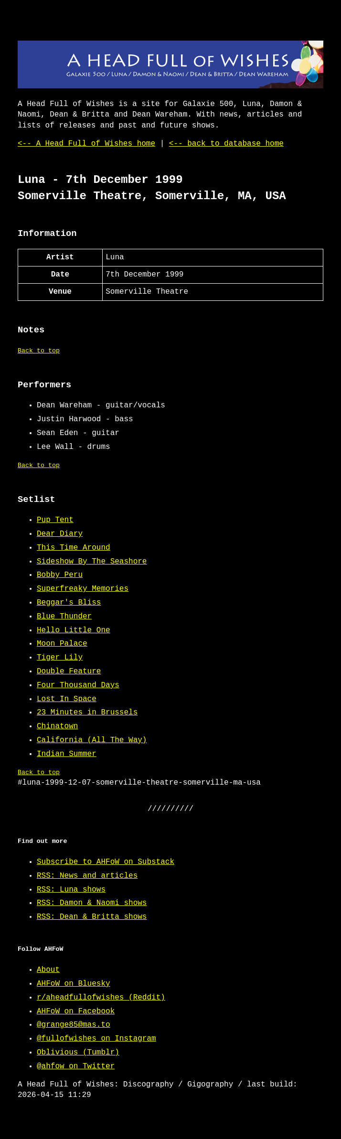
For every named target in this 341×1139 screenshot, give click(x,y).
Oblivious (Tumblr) (78, 1052)
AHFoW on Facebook (76, 1011)
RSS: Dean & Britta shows (92, 917)
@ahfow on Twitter (76, 1066)
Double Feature (69, 671)
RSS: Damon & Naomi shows (92, 903)
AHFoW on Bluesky (73, 984)
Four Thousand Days (78, 685)
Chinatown (57, 726)
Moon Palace (62, 644)
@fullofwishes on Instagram (96, 1038)
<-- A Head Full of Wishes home (86, 143)
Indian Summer (66, 754)
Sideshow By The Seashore (92, 561)
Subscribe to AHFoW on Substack (105, 862)
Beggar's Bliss (69, 602)
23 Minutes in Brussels (87, 712)
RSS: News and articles (87, 876)
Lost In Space (66, 699)
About (48, 970)
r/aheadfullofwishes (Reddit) (101, 997)
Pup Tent (55, 520)
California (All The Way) (92, 740)
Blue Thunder (64, 616)
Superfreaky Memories (82, 589)
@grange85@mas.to (73, 1025)
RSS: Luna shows (71, 889)
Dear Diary (60, 534)
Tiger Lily (60, 657)
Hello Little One (73, 630)
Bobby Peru (60, 575)
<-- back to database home (226, 143)
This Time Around (73, 548)
